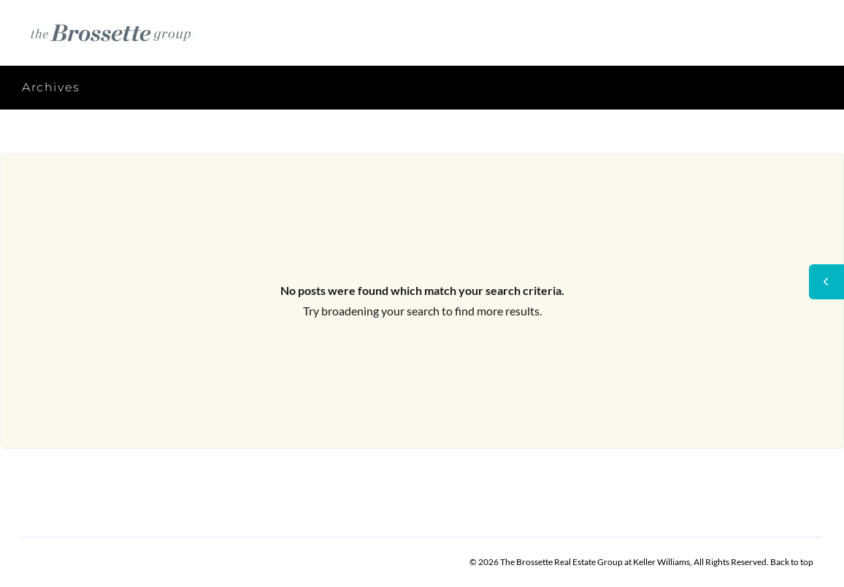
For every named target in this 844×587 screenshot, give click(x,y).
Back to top (791, 561)
